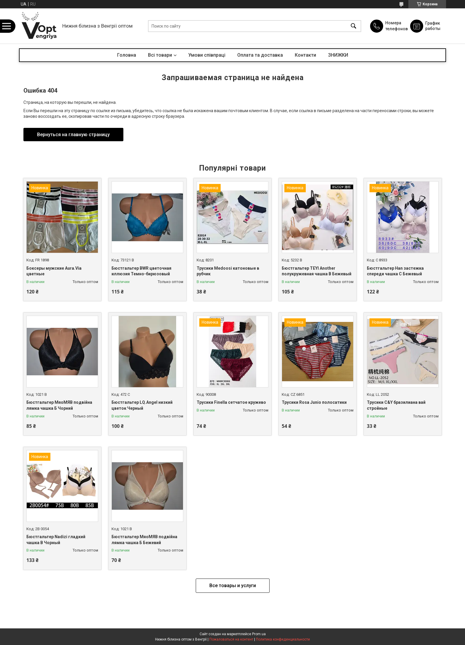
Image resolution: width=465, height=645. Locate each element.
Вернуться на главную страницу (73, 134)
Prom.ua (259, 634)
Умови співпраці (206, 55)
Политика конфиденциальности (283, 639)
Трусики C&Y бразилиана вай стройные (396, 405)
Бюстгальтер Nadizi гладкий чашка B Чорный (55, 539)
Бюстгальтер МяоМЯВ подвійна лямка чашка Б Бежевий (144, 539)
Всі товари (160, 55)
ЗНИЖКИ (338, 55)
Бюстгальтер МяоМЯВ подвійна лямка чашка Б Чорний (59, 405)
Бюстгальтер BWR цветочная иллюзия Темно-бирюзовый (141, 271)
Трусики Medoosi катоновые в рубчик (228, 271)
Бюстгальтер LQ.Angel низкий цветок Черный (142, 405)
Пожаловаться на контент (231, 639)
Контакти (305, 55)
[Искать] (353, 25)
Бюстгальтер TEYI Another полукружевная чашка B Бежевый (316, 271)
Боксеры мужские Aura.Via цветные (54, 271)
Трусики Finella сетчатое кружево (231, 402)
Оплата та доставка (260, 55)
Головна (126, 55)
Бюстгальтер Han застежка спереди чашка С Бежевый (395, 271)
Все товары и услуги (232, 585)
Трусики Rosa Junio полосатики (314, 402)
